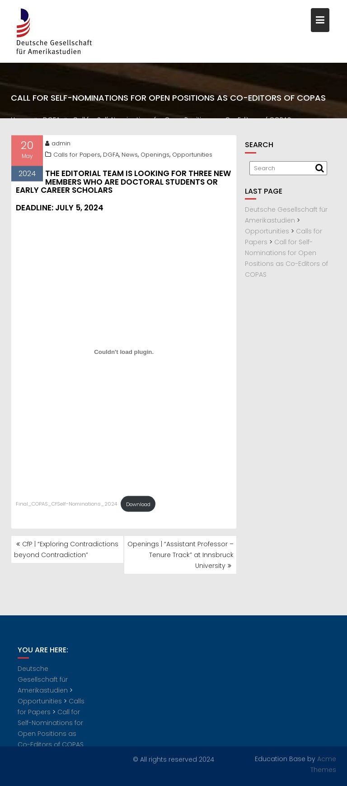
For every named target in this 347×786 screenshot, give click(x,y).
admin (57, 144)
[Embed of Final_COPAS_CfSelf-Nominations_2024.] (124, 353)
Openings (155, 155)
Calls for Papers (76, 155)
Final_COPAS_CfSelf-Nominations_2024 (66, 504)
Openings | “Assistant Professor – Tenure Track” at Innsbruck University (180, 555)
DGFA (111, 155)
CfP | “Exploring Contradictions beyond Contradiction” (66, 549)
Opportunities (192, 155)
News (130, 155)
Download (138, 504)
